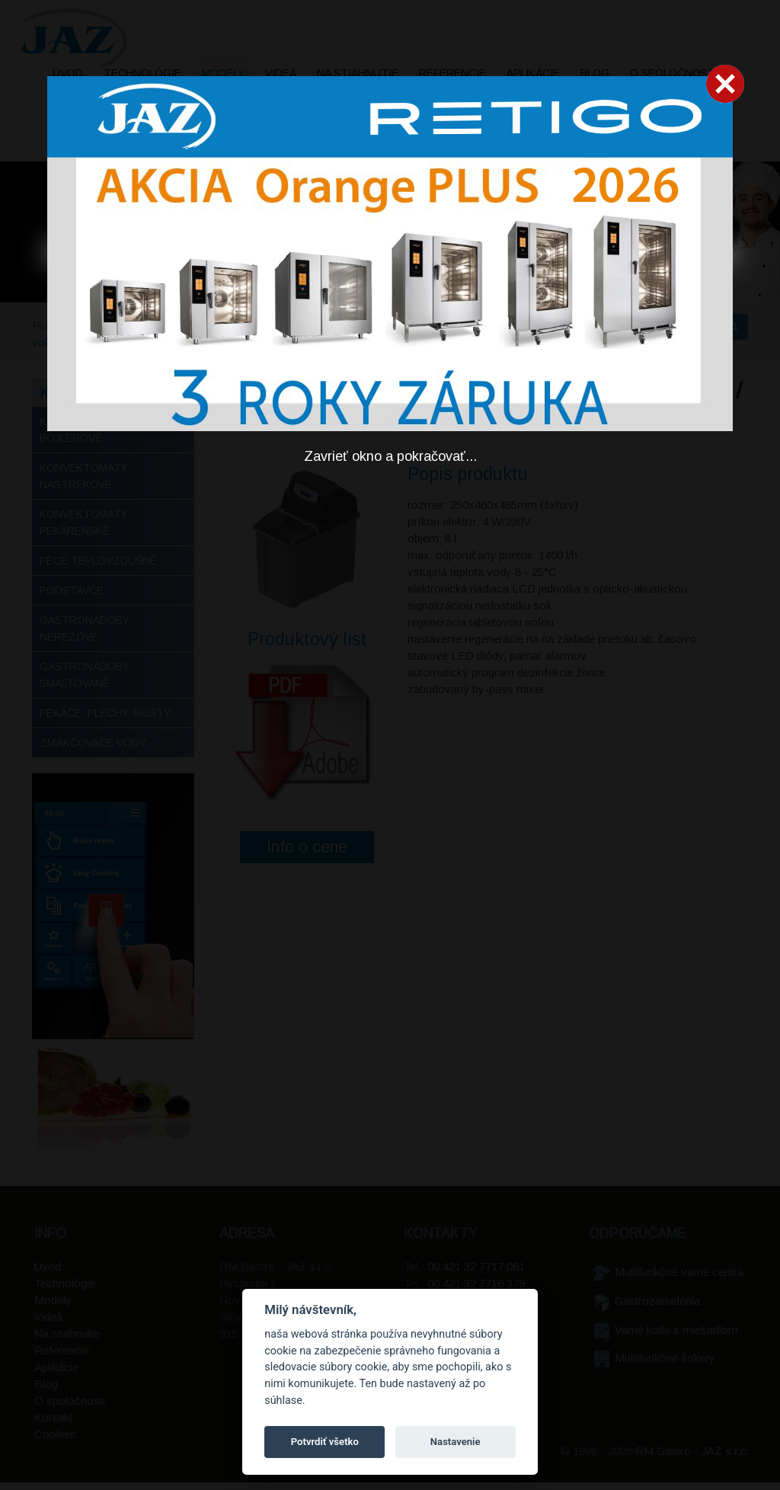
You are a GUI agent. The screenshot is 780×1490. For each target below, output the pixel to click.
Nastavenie (455, 1441)
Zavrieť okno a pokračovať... (390, 456)
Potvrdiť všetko (325, 1441)
